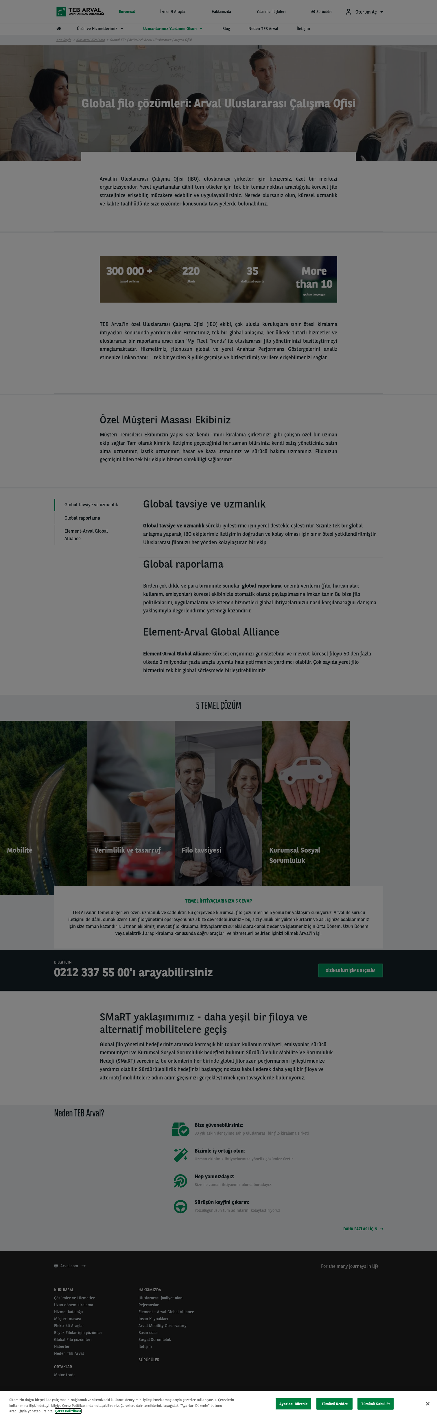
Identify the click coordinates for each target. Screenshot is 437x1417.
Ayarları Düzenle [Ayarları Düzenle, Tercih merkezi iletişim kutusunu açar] (293, 1403)
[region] (218, 1404)
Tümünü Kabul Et (375, 1403)
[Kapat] (427, 1403)
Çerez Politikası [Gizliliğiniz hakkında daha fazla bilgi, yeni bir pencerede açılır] (68, 1411)
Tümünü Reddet (335, 1403)
